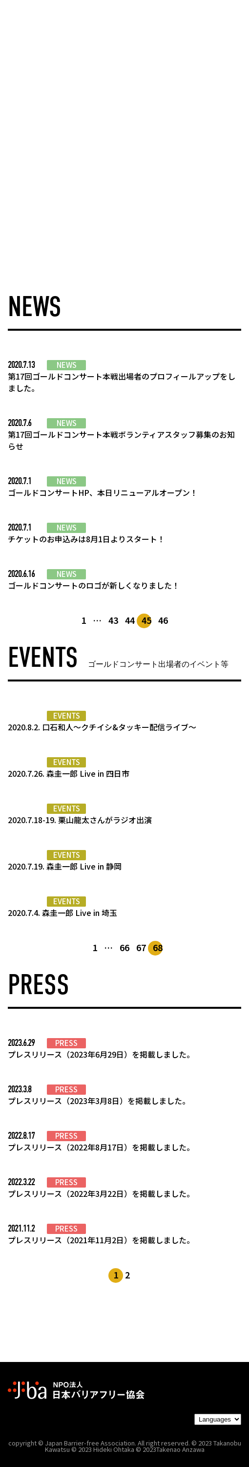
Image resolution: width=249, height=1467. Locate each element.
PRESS (66, 1043)
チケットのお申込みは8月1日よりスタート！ (86, 539)
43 (113, 620)
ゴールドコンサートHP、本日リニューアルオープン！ (103, 492)
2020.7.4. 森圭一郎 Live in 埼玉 (62, 912)
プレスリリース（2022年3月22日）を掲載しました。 (101, 1193)
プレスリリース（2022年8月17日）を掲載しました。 (101, 1147)
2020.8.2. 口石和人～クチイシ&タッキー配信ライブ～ (102, 727)
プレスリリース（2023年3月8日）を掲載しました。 (99, 1100)
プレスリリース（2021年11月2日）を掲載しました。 (101, 1240)
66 (124, 947)
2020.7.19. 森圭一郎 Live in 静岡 (65, 866)
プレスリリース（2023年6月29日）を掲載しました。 (101, 1054)
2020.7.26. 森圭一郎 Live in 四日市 (68, 773)
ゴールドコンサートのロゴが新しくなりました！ (94, 585)
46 (163, 620)
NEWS (67, 365)
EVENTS (66, 716)
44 (130, 620)
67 (141, 947)
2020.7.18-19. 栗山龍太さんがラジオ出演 (80, 820)
